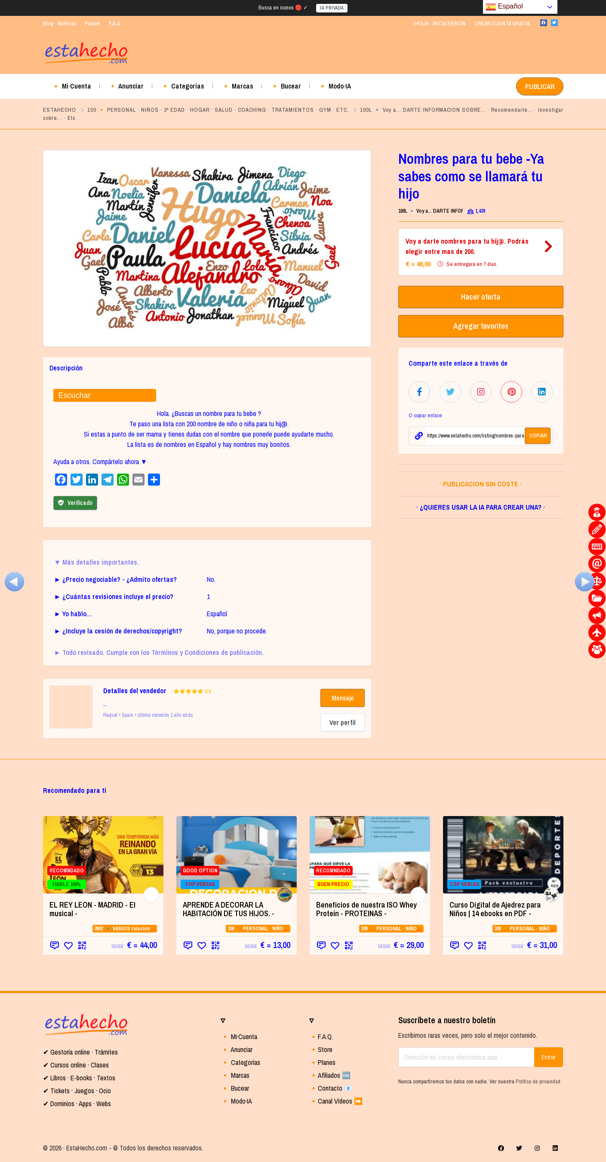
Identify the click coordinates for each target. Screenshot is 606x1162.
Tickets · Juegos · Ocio (80, 1090)
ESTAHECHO (59, 109)
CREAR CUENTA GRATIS (502, 23)
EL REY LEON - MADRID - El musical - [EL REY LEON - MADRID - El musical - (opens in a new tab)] (92, 909)
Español (504, 7)
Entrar (548, 1057)
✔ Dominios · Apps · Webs (77, 1103)
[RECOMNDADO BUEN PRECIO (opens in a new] (370, 854)
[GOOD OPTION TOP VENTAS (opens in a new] (236, 854)
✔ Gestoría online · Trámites (80, 1052)
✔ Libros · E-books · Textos (79, 1077)
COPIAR (538, 435)
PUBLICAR (539, 86)
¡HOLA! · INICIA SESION (439, 23)
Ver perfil (342, 722)
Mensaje (343, 698)
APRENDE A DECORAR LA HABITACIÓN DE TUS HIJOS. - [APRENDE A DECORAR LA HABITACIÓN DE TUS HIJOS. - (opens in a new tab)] (228, 909)
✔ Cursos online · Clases (76, 1065)
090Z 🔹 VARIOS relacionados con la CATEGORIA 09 (152, 928)
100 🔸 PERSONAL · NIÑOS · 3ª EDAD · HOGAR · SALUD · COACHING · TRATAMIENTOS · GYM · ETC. (218, 109)
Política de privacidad (538, 1081)
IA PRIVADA (332, 8)
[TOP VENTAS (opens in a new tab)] (503, 854)
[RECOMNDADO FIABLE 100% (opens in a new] (103, 854)
